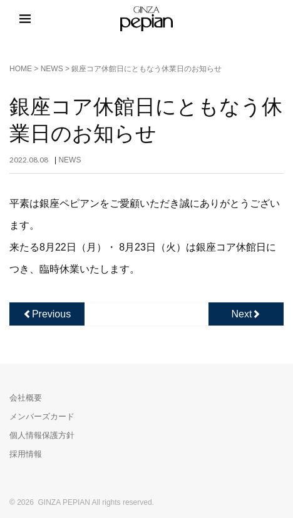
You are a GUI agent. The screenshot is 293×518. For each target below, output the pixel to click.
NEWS (52, 68)
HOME (20, 68)
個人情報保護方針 (42, 435)
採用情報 (25, 454)
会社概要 (25, 397)
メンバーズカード (42, 416)
